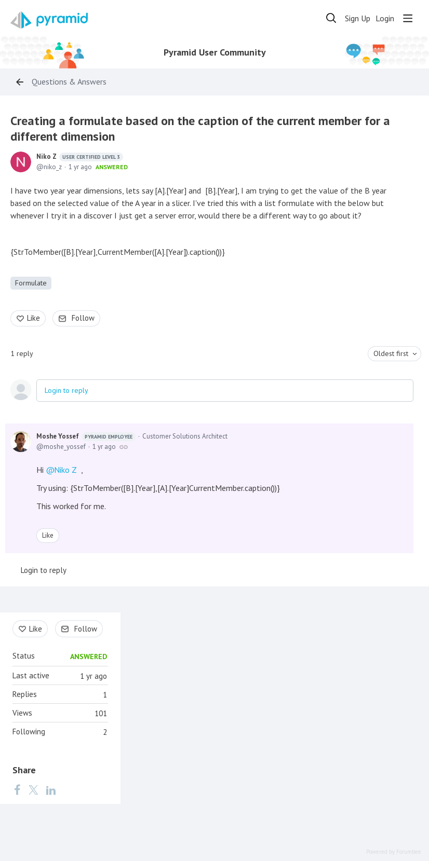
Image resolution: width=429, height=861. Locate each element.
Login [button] (385, 18)
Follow (83, 318)
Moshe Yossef (86, 436)
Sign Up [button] (357, 18)
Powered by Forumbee (393, 852)
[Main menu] (407, 18)
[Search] (331, 18)
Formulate (31, 283)
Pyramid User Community (215, 52)
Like (33, 318)
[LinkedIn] (51, 790)
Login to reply (66, 390)
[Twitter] (33, 790)
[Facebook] (17, 790)
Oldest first (390, 353)
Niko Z (79, 156)
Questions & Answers (69, 82)
